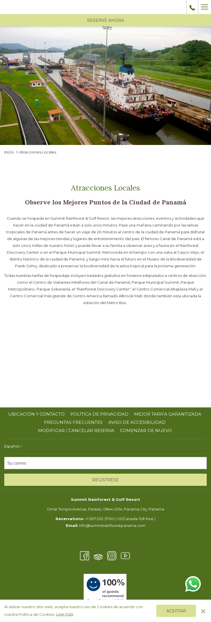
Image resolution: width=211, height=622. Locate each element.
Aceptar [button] (176, 611)
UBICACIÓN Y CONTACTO (36, 414)
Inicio (9, 152)
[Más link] (204, 7)
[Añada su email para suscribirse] (105, 463)
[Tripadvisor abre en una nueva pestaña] (98, 555)
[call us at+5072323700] (192, 7)
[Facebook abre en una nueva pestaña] (84, 555)
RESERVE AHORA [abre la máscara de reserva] (105, 20)
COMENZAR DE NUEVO (146, 430)
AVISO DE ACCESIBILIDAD (137, 422)
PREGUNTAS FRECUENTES (73, 422)
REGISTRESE (105, 479)
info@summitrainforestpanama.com (112, 525)
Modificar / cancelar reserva (76, 430)
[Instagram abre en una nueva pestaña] (111, 555)
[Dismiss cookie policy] (203, 610)
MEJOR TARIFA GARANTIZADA (167, 414)
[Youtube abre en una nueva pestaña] (125, 555)
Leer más (64, 614)
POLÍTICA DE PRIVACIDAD (99, 414)
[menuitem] (36, 414)
